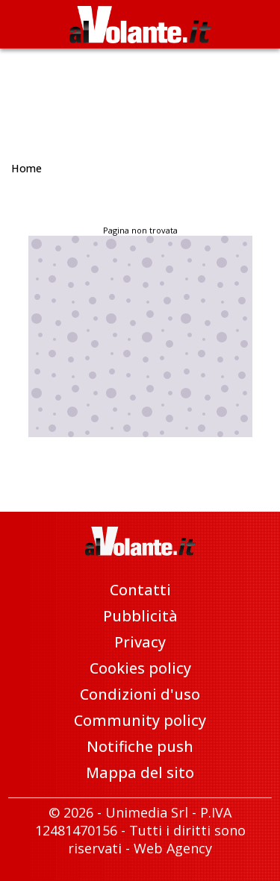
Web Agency (173, 848)
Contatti (140, 590)
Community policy (140, 720)
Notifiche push (140, 746)
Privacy (140, 642)
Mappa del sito (140, 772)
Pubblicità (140, 616)
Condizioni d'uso (140, 694)
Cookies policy (140, 668)
